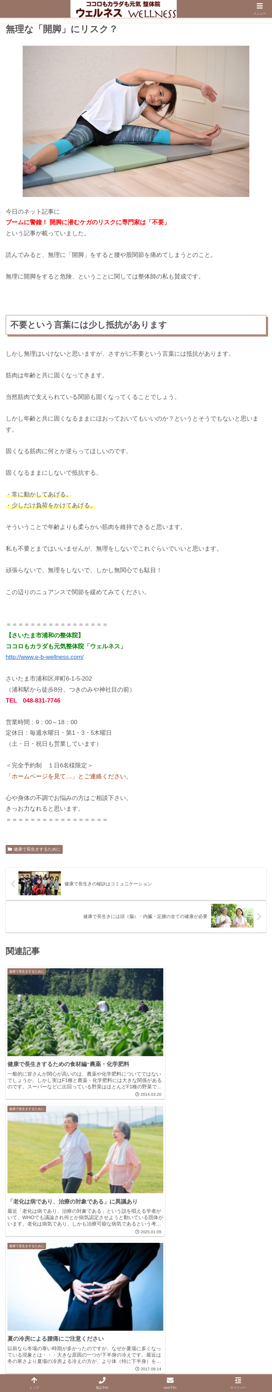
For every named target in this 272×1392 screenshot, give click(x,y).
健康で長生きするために (34, 849)
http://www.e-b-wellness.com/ (45, 657)
